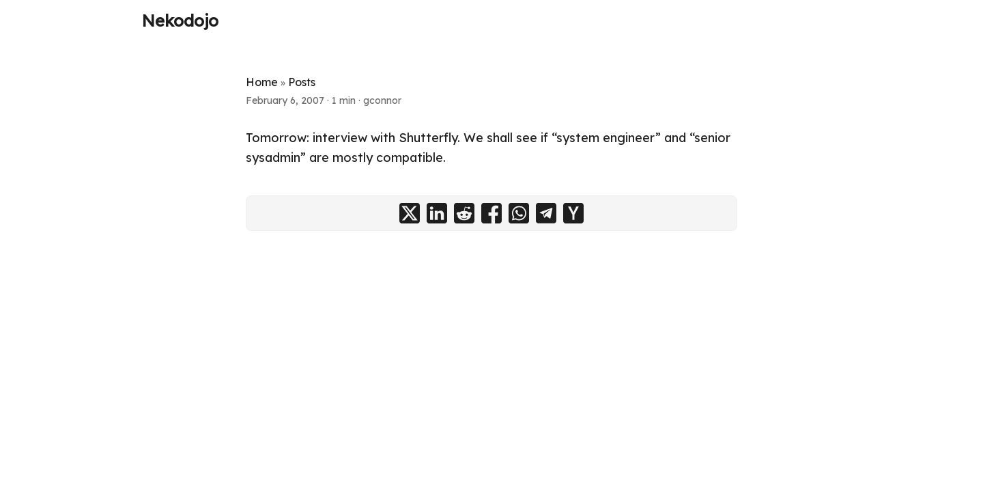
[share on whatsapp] (519, 213)
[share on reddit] (464, 213)
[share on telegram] (546, 213)
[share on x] (409, 213)
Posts (301, 82)
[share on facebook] (491, 213)
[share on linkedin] (437, 213)
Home (262, 82)
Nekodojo (180, 20)
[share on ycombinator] (573, 213)
